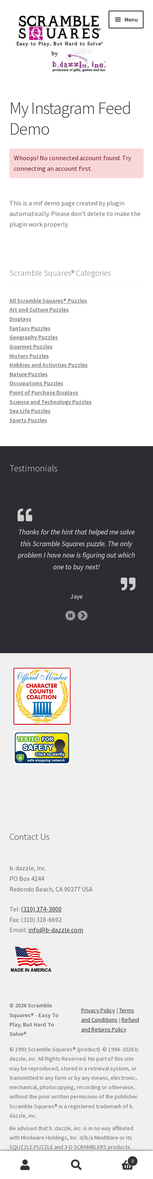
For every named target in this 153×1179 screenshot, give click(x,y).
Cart (120, 1159)
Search (76, 1165)
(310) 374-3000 (41, 909)
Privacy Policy (98, 1010)
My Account (25, 1165)
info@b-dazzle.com (55, 930)
